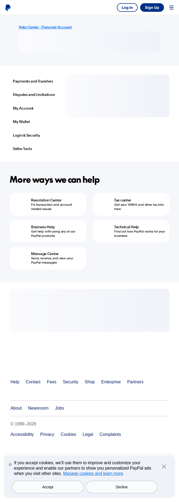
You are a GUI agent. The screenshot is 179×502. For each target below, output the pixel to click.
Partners (135, 382)
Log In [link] (127, 7)
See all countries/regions (14, 392)
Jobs (59, 408)
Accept (47, 487)
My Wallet (21, 121)
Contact (33, 382)
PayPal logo (7, 7)
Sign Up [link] (152, 7)
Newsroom (38, 408)
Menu (171, 7)
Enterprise (111, 382)
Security (71, 382)
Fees (52, 382)
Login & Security (26, 135)
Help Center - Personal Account (45, 27)
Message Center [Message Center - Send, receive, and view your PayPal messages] (45, 254)
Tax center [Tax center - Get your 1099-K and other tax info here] (122, 200)
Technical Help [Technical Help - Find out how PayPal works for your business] (126, 227)
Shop (90, 382)
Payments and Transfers (33, 81)
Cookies (68, 434)
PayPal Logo (31, 366)
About (16, 408)
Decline (122, 487)
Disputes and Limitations (34, 94)
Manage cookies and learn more (93, 473)
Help (14, 382)
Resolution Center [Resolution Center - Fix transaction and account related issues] (46, 200)
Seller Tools (22, 149)
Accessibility (22, 434)
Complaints (110, 434)
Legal (88, 434)
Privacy (47, 434)
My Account (23, 108)
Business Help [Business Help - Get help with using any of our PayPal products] (43, 227)
